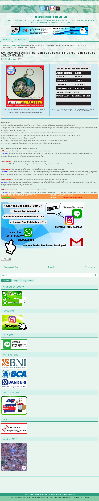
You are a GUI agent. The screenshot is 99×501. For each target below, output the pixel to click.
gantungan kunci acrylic (17, 45)
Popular (6, 281)
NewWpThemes (22, 497)
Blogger (72, 494)
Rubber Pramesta (9, 59)
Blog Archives (28, 281)
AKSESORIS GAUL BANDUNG (50, 17)
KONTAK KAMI (21, 39)
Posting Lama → (91, 267)
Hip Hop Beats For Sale (81, 497)
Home (4, 45)
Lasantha (45, 497)
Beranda (6, 39)
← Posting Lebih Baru (10, 267)
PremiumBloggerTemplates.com (61, 497)
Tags (16, 281)
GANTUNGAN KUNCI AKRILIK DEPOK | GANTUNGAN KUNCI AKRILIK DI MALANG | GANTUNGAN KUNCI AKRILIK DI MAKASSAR (48, 54)
